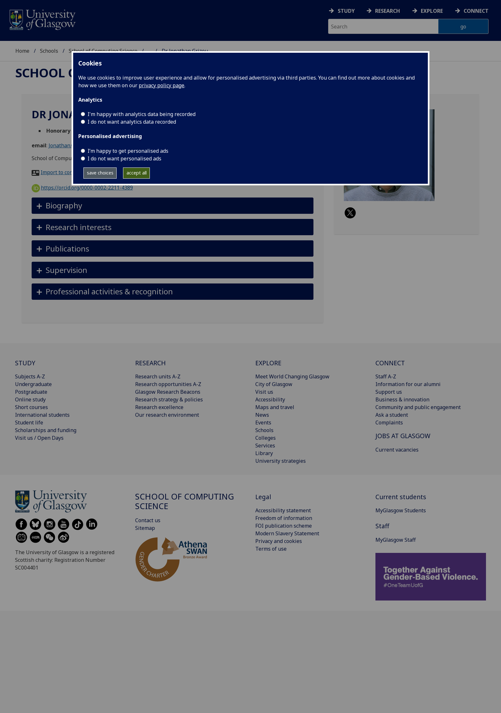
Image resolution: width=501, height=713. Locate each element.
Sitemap (145, 527)
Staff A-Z (385, 376)
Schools (49, 50)
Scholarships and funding (45, 430)
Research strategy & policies (169, 399)
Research (387, 10)
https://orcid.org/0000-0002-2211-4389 (82, 187)
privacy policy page (161, 85)
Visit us (264, 391)
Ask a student (391, 414)
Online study (30, 399)
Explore (432, 10)
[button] (173, 206)
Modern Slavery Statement (287, 533)
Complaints (389, 422)
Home (22, 50)
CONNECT (390, 363)
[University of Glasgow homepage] (42, 19)
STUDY (25, 363)
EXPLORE (268, 363)
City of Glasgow (273, 384)
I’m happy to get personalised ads (128, 150)
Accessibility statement (283, 510)
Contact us (147, 520)
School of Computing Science (184, 501)
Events (263, 422)
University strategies (280, 460)
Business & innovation (402, 399)
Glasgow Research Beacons (167, 391)
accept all (137, 173)
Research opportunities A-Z (168, 384)
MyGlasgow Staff (395, 539)
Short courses (31, 407)
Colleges (265, 437)
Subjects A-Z (30, 376)
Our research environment (167, 414)
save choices (100, 173)
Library (264, 453)
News (262, 414)
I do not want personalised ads (124, 158)
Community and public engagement (418, 407)
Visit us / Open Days (39, 437)
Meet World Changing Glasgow (292, 376)
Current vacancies (397, 449)
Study (346, 10)
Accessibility (270, 399)
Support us (388, 391)
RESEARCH (150, 363)
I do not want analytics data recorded (132, 121)
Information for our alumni (408, 384)
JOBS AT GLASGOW (402, 435)
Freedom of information (283, 518)
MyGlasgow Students (400, 510)
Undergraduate (33, 384)
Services (265, 445)
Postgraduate (31, 391)
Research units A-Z (158, 376)
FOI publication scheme (283, 525)
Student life (29, 422)
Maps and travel (274, 407)
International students (42, 414)
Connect (476, 10)
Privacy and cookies (278, 541)
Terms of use (271, 548)
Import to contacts (62, 172)
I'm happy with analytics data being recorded (142, 114)
